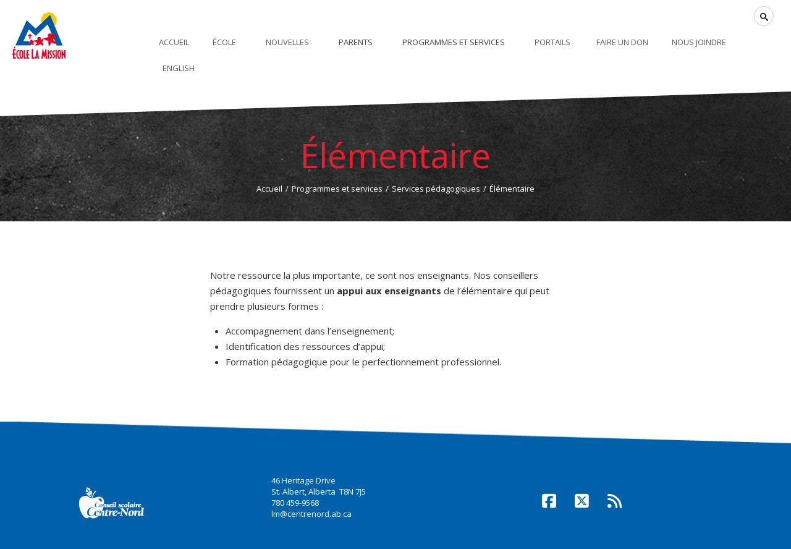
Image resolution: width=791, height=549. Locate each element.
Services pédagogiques (436, 188)
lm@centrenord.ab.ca (311, 513)
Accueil (269, 188)
